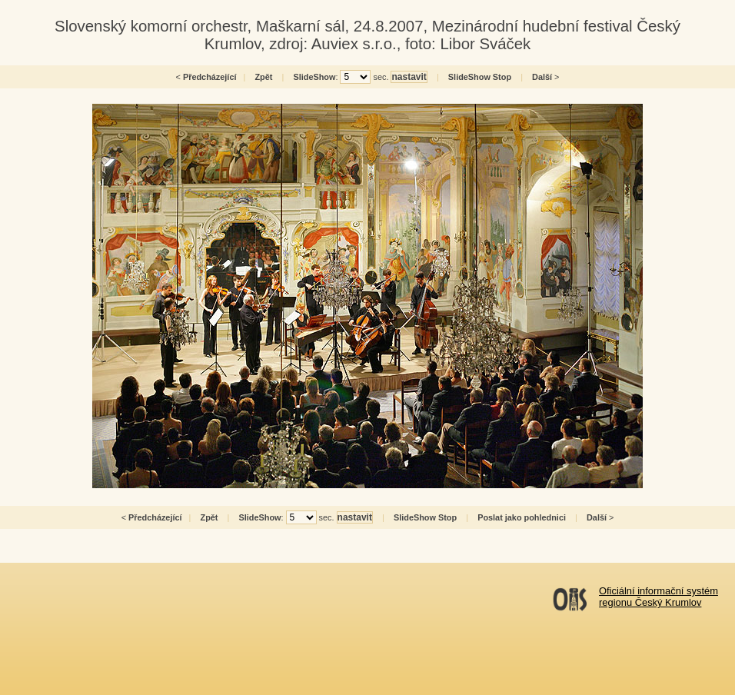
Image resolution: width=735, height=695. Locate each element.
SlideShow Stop (479, 76)
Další (542, 76)
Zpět (263, 76)
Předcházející (210, 76)
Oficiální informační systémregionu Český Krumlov (658, 596)
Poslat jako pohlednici (521, 517)
